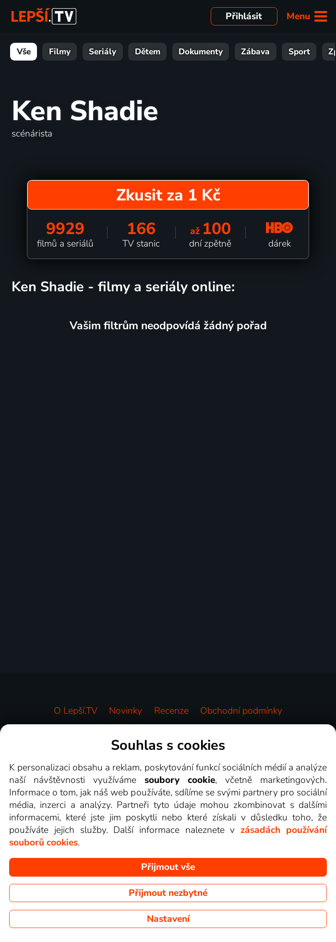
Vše (24, 51)
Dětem (147, 51)
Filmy (60, 51)
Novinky (125, 711)
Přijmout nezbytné (168, 893)
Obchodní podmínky (241, 711)
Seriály (102, 51)
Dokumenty (201, 51)
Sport (299, 51)
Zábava (255, 51)
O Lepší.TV (75, 711)
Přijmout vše (168, 867)
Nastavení (168, 919)
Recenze (171, 711)
